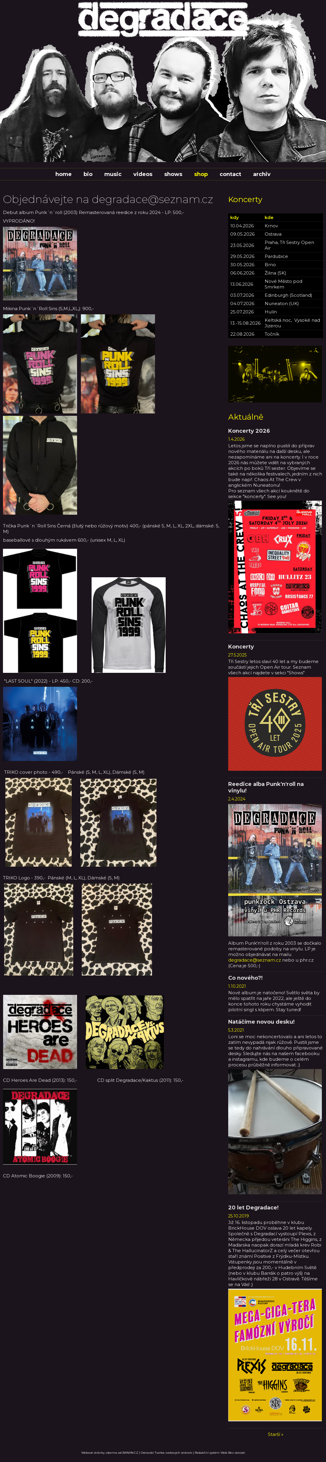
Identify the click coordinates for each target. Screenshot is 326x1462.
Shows (173, 174)
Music (113, 174)
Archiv (262, 174)
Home (63, 174)
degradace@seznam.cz (254, 960)
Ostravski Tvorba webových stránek (166, 1453)
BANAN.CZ (130, 1453)
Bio (88, 174)
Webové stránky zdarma (99, 1453)
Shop (201, 174)
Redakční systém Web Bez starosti (220, 1453)
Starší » (275, 1434)
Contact (230, 174)
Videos (142, 174)
